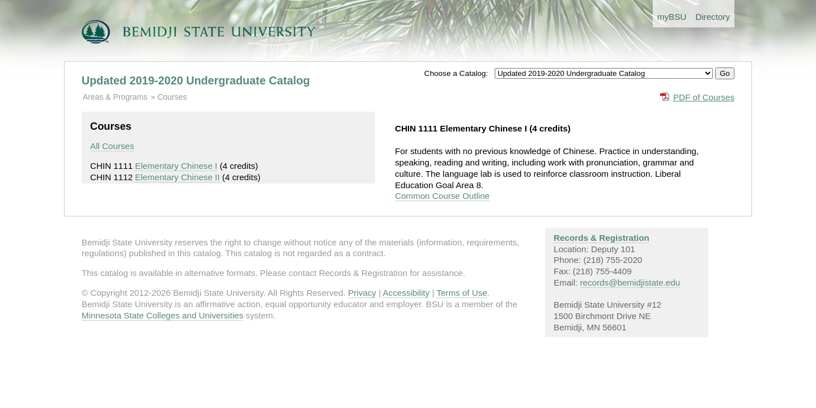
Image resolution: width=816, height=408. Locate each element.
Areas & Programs (115, 96)
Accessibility (406, 293)
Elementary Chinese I (176, 166)
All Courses (112, 146)
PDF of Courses (703, 97)
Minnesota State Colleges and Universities (162, 315)
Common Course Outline (442, 196)
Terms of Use (461, 293)
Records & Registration (601, 238)
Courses (172, 96)
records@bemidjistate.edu (630, 282)
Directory (712, 17)
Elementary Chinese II (177, 177)
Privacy (362, 293)
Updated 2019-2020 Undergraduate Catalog (196, 80)
